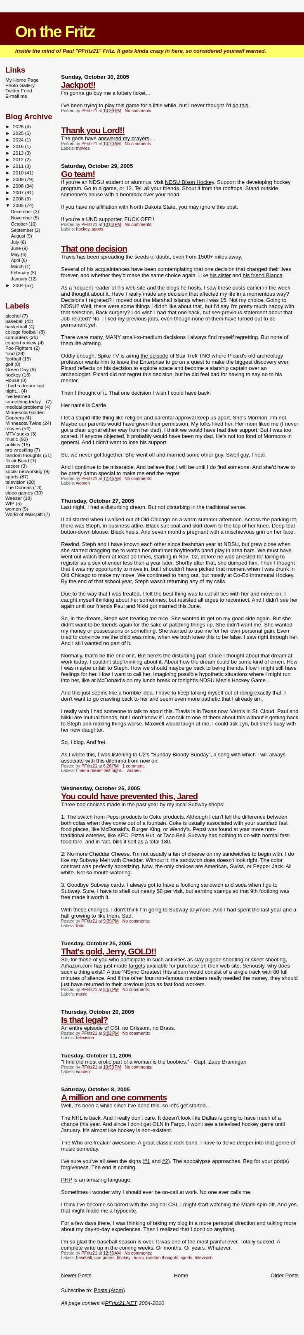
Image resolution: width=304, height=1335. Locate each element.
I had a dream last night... (100, 770)
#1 (147, 1161)
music (81, 994)
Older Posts (285, 1275)
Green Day (17, 369)
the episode (154, 356)
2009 (19, 179)
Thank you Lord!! (93, 130)
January (19, 278)
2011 (19, 166)
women (83, 483)
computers (104, 1257)
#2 (165, 1161)
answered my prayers (123, 138)
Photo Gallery (20, 85)
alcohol (13, 315)
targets (137, 966)
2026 (19, 126)
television (85, 1038)
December (22, 211)
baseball (84, 1257)
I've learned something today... (25, 398)
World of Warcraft (24, 514)
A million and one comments (114, 1097)
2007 (19, 192)
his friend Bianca (263, 275)
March (18, 266)
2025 (19, 133)
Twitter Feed (18, 90)
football (13, 358)
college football (21, 331)
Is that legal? (84, 1019)
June (16, 248)
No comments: (139, 110)
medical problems (24, 407)
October (19, 223)
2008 (19, 185)
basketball (16, 326)
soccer (12, 466)
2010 (19, 172)
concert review (21, 342)
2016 (19, 146)
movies (83, 148)
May (16, 254)
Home (181, 1275)
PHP (66, 1180)
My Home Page (22, 79)
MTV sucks (17, 433)
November (22, 217)
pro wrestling (19, 449)
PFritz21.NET (121, 1303)
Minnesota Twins (23, 423)
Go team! (78, 174)
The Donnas (18, 487)
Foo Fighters (19, 348)
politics (12, 444)
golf (9, 364)
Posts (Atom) (109, 1290)
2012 (19, 159)
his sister (220, 275)
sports (97, 229)
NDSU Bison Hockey (189, 182)
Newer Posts (76, 1275)
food (80, 925)
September (23, 230)
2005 (19, 205)
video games (19, 492)
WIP (9, 503)
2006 (19, 198)
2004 (19, 285)
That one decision (94, 248)
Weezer (13, 498)
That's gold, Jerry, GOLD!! (108, 951)
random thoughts (162, 1257)
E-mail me (16, 96)
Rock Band (17, 460)
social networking (23, 471)
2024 (19, 139)
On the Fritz (55, 31)
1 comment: (134, 766)
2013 (19, 152)
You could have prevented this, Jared (129, 796)
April (16, 260)
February (21, 272)
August (18, 235)
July (15, 242)
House (12, 380)
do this (240, 105)
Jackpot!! (78, 84)
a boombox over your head (147, 194)
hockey (83, 229)
